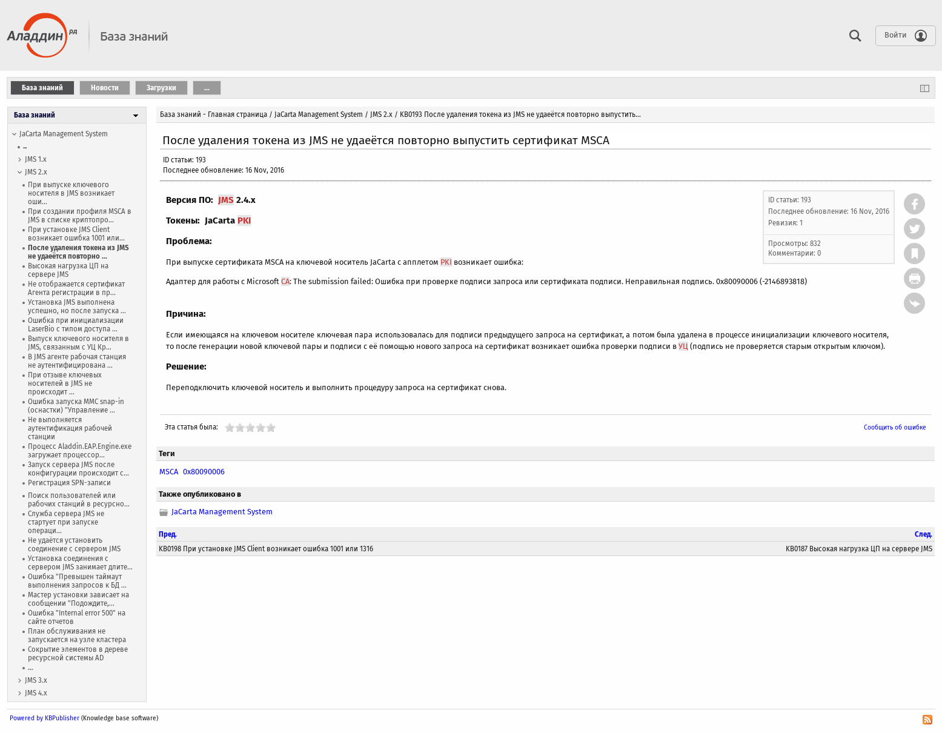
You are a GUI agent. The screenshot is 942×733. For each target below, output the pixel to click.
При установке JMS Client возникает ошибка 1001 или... (76, 233)
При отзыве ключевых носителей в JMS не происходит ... (65, 383)
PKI (244, 220)
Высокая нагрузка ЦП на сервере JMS (68, 270)
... (25, 146)
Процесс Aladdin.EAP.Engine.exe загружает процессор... (79, 450)
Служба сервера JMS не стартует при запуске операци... (66, 522)
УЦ (683, 346)
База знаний (34, 115)
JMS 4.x (36, 693)
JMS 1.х (36, 159)
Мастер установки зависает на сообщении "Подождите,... (78, 599)
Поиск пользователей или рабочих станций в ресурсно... (79, 499)
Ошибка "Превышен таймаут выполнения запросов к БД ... (77, 580)
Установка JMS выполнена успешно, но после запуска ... (77, 306)
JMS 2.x (36, 172)
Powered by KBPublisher (44, 718)
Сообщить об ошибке (895, 427)
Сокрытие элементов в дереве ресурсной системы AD (78, 653)
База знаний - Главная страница (213, 114)
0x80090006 (204, 471)
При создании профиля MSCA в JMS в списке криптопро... (79, 215)
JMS (226, 199)
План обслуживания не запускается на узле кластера (77, 635)
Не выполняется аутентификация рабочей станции (70, 428)
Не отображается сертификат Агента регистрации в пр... (76, 288)
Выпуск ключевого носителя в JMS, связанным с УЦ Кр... (78, 342)
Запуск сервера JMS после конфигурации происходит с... (78, 468)
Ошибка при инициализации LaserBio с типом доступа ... (76, 324)
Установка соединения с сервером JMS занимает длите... (80, 562)
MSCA (168, 471)
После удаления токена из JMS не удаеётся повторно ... (78, 252)
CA (285, 281)
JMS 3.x (36, 680)
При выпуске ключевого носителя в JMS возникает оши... (71, 193)
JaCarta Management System (63, 134)
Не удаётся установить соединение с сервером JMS (74, 544)
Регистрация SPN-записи (69, 483)
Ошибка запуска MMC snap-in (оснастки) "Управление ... (76, 405)
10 (271, 427)
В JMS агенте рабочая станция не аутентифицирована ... (77, 361)
